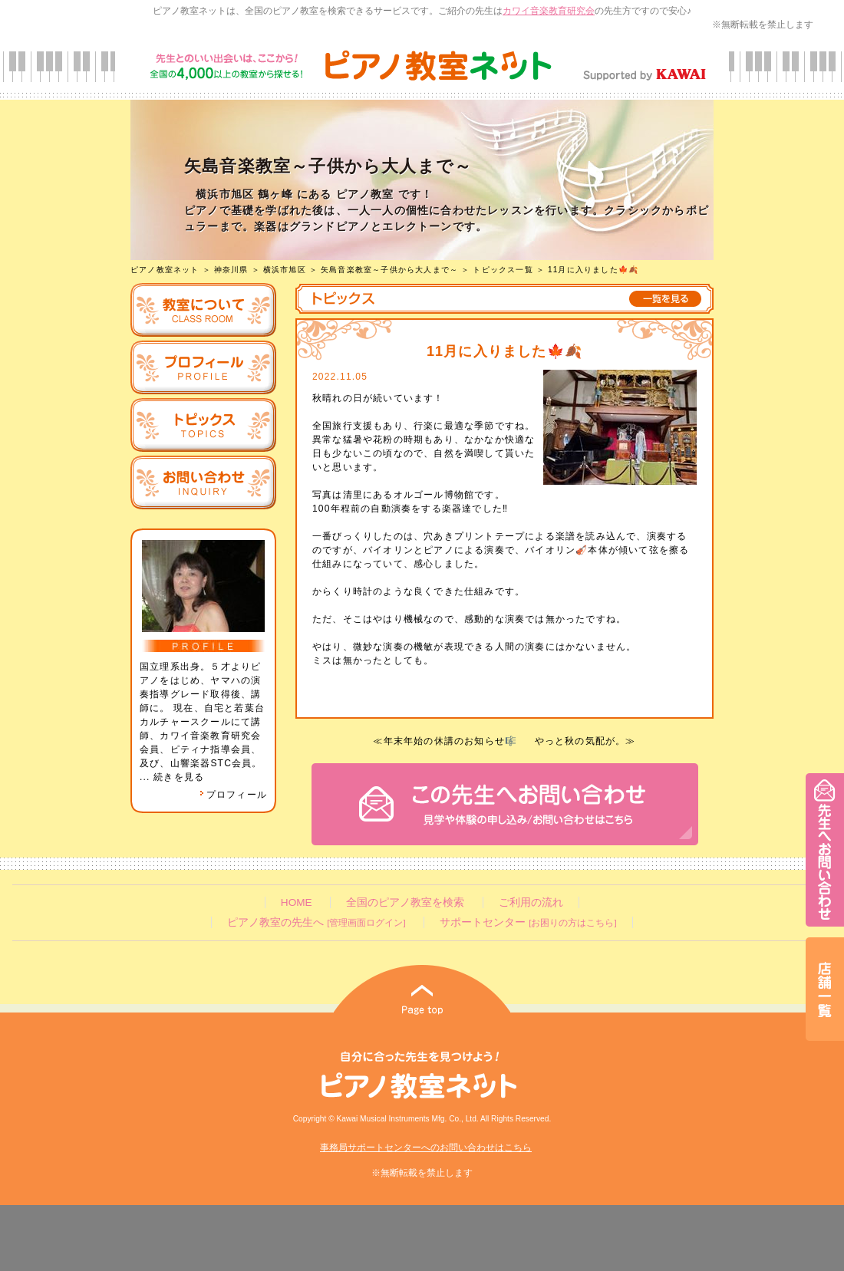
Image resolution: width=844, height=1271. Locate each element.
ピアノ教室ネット (164, 269)
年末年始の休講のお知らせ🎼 (451, 741)
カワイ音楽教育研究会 (549, 10)
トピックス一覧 (502, 269)
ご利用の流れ (531, 902)
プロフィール (233, 794)
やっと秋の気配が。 (580, 741)
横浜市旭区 (284, 269)
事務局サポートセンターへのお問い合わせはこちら (426, 1147)
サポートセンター (528, 922)
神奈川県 (231, 269)
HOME (296, 902)
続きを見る (178, 777)
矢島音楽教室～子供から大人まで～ (389, 269)
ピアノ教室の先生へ (316, 922)
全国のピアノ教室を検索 (405, 902)
